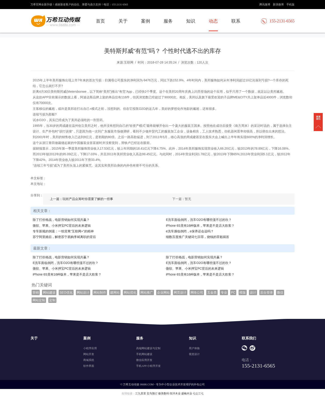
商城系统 (88, 360)
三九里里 (140, 393)
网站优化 (130, 292)
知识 (190, 21)
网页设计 (180, 292)
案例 (145, 21)
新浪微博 (278, 4)
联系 (235, 21)
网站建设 (49, 292)
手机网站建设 (144, 354)
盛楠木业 (186, 393)
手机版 (290, 4)
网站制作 (99, 292)
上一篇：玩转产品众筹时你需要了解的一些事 (81, 199)
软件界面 (88, 365)
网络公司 (196, 292)
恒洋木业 (175, 393)
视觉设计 (194, 354)
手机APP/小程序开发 (148, 365)
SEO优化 (66, 292)
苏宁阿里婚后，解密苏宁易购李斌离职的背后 (64, 237)
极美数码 (163, 393)
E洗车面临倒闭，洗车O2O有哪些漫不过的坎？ (199, 219)
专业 (224, 292)
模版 (242, 292)
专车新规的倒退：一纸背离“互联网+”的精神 (63, 231)
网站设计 (83, 292)
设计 (253, 292)
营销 (35, 292)
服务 (168, 21)
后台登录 (266, 292)
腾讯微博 (264, 4)
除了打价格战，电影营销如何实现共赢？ (61, 219)
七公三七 (198, 393)
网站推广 (146, 292)
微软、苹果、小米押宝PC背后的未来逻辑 (62, 225)
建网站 (115, 292)
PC (233, 292)
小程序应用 (90, 348)
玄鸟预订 (152, 393)
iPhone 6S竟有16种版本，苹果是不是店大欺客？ (200, 225)
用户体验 (194, 348)
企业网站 (163, 292)
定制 (52, 300)
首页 (100, 21)
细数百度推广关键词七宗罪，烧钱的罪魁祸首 (197, 237)
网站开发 (88, 354)
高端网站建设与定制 (148, 348)
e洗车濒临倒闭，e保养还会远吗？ (190, 231)
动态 (213, 21)
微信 (280, 292)
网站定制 (38, 300)
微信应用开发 (144, 360)
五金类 (212, 292)
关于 (123, 21)
